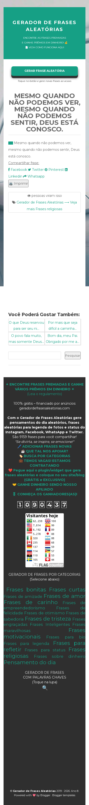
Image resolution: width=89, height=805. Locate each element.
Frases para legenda (26, 643)
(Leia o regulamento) (45, 389)
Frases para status (45, 650)
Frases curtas (67, 589)
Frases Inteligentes (50, 624)
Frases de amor (64, 596)
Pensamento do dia (30, 662)
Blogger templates (63, 795)
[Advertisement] (44, 259)
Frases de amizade (23, 596)
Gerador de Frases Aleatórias (44, 26)
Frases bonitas (26, 589)
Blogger (45, 795)
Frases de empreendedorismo (44, 605)
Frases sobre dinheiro (59, 656)
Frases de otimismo (44, 613)
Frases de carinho (31, 602)
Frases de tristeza (48, 618)
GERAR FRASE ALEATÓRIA (44, 71)
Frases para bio (65, 637)
